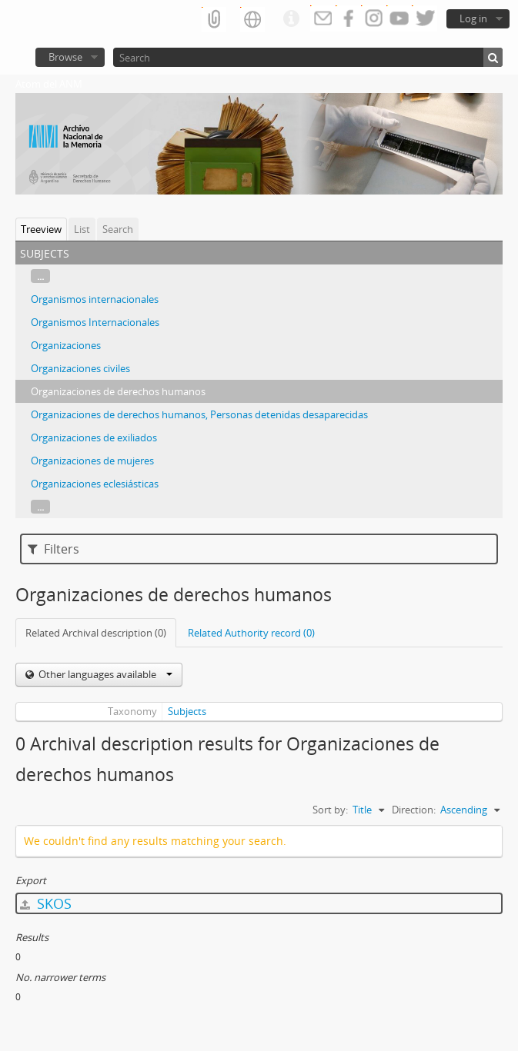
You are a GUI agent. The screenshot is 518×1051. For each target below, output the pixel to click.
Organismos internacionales (95, 299)
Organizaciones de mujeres (92, 460)
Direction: (414, 810)
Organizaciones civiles (80, 368)
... (40, 276)
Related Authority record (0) (251, 633)
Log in (473, 18)
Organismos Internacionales (95, 322)
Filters (53, 548)
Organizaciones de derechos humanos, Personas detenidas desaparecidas (199, 414)
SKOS (46, 903)
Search (117, 229)
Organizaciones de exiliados (94, 437)
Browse (65, 57)
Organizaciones (66, 345)
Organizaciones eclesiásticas (95, 484)
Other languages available (104, 674)
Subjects (187, 711)
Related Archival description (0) (95, 633)
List (82, 229)
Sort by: (330, 810)
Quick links (291, 19)
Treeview (41, 229)
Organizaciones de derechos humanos (118, 391)
